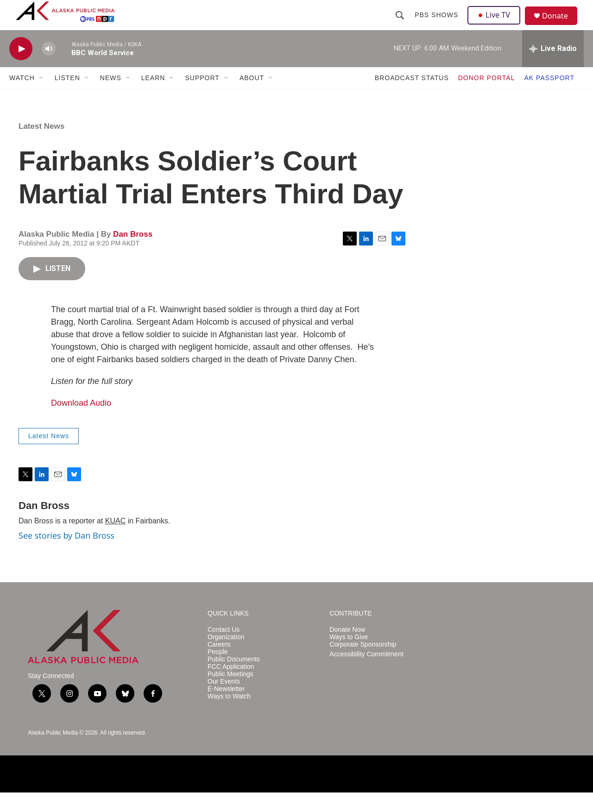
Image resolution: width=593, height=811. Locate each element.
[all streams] (553, 67)
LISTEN (67, 96)
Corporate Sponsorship (362, 663)
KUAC (115, 539)
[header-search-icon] (401, 24)
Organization (226, 655)
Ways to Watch (229, 714)
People (218, 670)
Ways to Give (348, 655)
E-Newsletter (226, 707)
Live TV (496, 24)
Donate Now (347, 648)
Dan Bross (132, 252)
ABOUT (252, 96)
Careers (219, 663)
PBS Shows (437, 24)
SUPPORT (202, 96)
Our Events (224, 700)
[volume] (49, 67)
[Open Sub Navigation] (41, 96)
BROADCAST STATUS (412, 96)
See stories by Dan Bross (66, 554)
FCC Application (231, 685)
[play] (20, 67)
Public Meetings (230, 692)
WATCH (22, 96)
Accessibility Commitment (366, 672)
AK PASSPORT (549, 96)
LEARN (153, 96)
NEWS (110, 96)
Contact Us (224, 648)
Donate (560, 25)
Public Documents (234, 677)
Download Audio (81, 421)
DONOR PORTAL (486, 96)
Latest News (41, 144)
